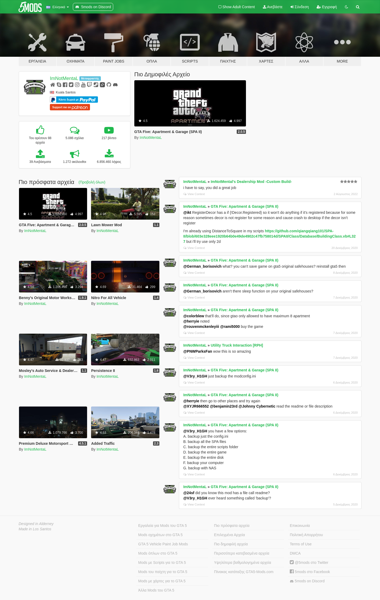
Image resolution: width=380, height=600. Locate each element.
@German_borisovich (202, 266)
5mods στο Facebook (310, 571)
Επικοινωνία (300, 525)
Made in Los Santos (35, 529)
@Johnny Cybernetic (257, 406)
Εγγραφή (327, 7)
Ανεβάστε (273, 7)
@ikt (187, 212)
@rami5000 (230, 326)
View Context (194, 194)
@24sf (188, 493)
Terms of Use (300, 544)
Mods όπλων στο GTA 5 (157, 553)
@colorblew (193, 316)
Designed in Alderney (36, 524)
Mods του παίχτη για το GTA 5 (162, 572)
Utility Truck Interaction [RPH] (237, 345)
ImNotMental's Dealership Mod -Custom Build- (251, 181)
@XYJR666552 (196, 406)
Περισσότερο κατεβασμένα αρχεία (241, 553)
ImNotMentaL (64, 78)
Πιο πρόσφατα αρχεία (231, 525)
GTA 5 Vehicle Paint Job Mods (163, 544)
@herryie (191, 321)
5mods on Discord (307, 581)
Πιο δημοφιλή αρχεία (231, 544)
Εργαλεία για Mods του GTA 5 (162, 525)
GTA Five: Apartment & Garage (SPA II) (244, 206)
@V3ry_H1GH (195, 376)
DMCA (295, 553)
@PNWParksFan (197, 351)
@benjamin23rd (224, 406)
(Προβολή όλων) (92, 182)
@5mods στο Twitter (309, 562)
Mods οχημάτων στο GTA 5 (160, 535)
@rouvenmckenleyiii (201, 326)
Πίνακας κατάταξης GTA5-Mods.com (243, 572)
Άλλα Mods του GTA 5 (156, 590)
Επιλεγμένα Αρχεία (229, 535)
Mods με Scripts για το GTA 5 (162, 562)
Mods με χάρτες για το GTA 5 (162, 581)
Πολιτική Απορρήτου (306, 535)
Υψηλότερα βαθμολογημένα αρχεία (242, 562)
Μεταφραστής (90, 78)
